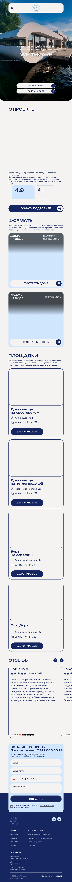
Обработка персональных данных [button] (19, 858)
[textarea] (36, 788)
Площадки (14, 842)
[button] (60, 8)
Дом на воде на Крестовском (39, 835)
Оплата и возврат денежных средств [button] (17, 868)
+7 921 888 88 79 (48, 750)
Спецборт (31, 845)
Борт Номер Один (35, 842)
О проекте (14, 834)
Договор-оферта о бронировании (17, 863)
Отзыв (14, 734)
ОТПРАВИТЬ (36, 799)
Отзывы (13, 845)
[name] (36, 762)
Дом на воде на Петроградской (40, 838)
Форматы (13, 838)
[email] (36, 770)
